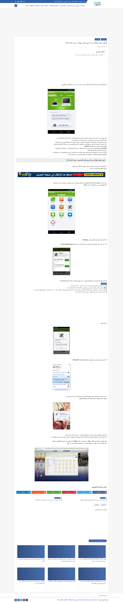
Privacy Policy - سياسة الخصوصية (70, 1)
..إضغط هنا (91, 168)
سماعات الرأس (44, 5)
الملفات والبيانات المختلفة (79, 84)
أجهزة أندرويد (62, 5)
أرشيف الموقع (82, 1)
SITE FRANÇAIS (58, 1)
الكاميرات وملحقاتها (35, 5)
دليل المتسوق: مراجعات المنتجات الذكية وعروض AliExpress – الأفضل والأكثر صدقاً (77, 599)
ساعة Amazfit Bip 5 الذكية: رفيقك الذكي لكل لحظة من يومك (90, 292)
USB (99, 138)
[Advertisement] (61, 23)
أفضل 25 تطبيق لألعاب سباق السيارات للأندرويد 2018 (62, 581)
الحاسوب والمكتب (53, 5)
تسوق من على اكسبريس (73, 5)
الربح (27, 5)
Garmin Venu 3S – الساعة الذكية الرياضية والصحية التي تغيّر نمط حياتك (88, 285)
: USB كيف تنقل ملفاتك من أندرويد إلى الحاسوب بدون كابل (89, 54)
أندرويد (103, 39)
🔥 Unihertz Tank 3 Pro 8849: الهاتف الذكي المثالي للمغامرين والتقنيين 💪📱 (87, 287)
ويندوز (97, 39)
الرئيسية (82, 5)
